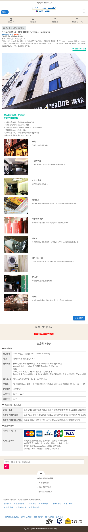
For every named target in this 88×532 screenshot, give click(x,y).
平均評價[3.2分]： (7, 34)
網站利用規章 (26, 517)
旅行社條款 (49, 517)
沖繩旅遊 (32, 504)
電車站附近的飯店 (45, 492)
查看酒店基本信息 (79, 49)
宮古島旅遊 (22, 507)
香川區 (5, 12)
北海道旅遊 (56, 504)
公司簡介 (59, 517)
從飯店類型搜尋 (45, 487)
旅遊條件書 (38, 517)
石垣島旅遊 (8, 507)
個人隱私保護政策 (12, 517)
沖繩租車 (7, 504)
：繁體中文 (44, 3)
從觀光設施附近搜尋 (45, 478)
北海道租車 (20, 504)
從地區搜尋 (45, 483)
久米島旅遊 (35, 507)
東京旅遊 (69, 504)
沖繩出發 (44, 504)
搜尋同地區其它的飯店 (44, 334)
